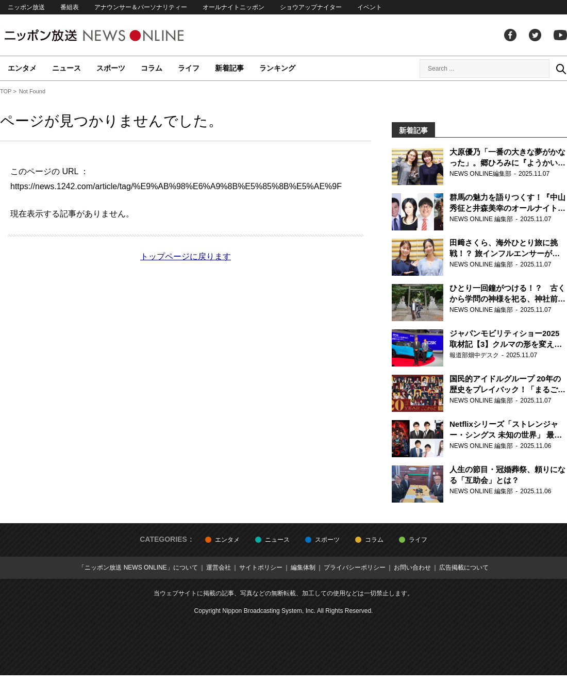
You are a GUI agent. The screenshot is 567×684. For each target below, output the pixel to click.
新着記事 (229, 68)
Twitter (535, 35)
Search (561, 68)
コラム (151, 68)
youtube (560, 35)
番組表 (69, 7)
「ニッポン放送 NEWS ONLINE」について (137, 567)
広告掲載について (464, 567)
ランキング (277, 68)
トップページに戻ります (185, 256)
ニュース (66, 68)
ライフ (188, 68)
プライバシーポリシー (355, 567)
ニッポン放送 (26, 7)
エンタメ (22, 68)
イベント (369, 7)
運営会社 (218, 567)
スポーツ (110, 68)
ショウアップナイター (311, 7)
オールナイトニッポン (233, 7)
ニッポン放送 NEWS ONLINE (113, 35)
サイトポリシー (260, 567)
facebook (510, 35)
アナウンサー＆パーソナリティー (140, 7)
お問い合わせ (412, 567)
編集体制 (303, 567)
